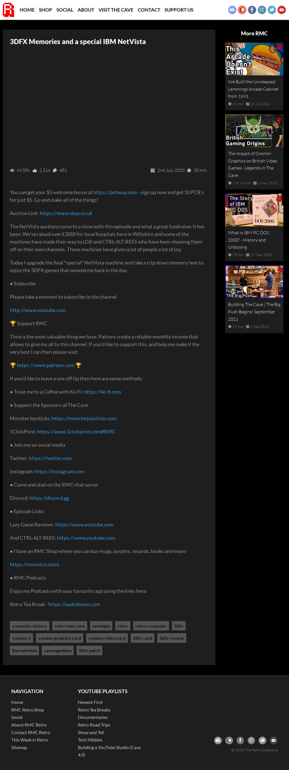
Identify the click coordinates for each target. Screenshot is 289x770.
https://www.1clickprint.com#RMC (76, 431)
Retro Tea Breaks (94, 709)
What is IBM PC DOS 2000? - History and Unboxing (248, 240)
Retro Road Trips (94, 724)
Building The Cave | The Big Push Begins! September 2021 (254, 312)
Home (27, 10)
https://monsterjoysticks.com (84, 418)
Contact (149, 10)
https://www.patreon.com (46, 365)
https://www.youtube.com (84, 524)
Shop (45, 10)
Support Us (179, 10)
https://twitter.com (50, 458)
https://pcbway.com (115, 192)
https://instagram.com (59, 471)
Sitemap (19, 747)
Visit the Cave (115, 10)
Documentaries (93, 717)
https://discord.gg (49, 498)
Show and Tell (91, 732)
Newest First (90, 702)
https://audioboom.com (74, 604)
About (86, 10)
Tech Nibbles (90, 739)
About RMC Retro (29, 724)
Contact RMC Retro (30, 732)
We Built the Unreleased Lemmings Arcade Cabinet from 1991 (253, 89)
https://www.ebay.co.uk (66, 213)
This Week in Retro (29, 739)
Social (64, 10)
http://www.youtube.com (38, 310)
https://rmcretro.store (34, 564)
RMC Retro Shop (27, 709)
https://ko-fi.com (102, 392)
